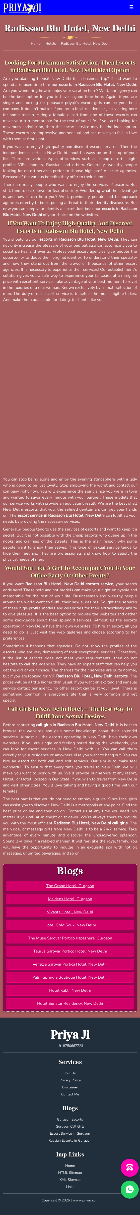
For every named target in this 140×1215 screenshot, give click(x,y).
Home (35, 43)
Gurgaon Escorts (70, 1119)
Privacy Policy (70, 1080)
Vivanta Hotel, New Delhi (70, 912)
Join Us (70, 1073)
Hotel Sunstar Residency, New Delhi (70, 1003)
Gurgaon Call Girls (70, 1126)
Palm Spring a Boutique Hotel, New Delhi (70, 977)
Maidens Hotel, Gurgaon (70, 899)
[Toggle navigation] (131, 7)
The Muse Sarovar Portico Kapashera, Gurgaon (70, 938)
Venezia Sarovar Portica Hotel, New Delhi (70, 964)
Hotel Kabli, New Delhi (70, 990)
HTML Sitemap (70, 1172)
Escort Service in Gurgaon (70, 1133)
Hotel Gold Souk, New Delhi (70, 925)
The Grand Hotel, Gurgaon (70, 886)
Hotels (50, 43)
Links (70, 1186)
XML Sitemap (70, 1179)
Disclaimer (70, 1087)
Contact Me (70, 1094)
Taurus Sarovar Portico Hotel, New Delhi (70, 951)
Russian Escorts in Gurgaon (70, 1140)
